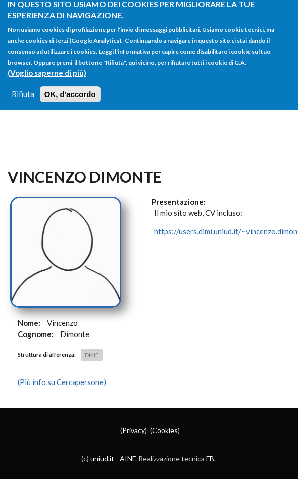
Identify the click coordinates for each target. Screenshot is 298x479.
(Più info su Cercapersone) (62, 382)
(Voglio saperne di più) (47, 67)
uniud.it (102, 458)
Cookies (165, 430)
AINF (127, 458)
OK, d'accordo (70, 88)
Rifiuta (23, 88)
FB (210, 458)
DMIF (91, 355)
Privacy (133, 430)
